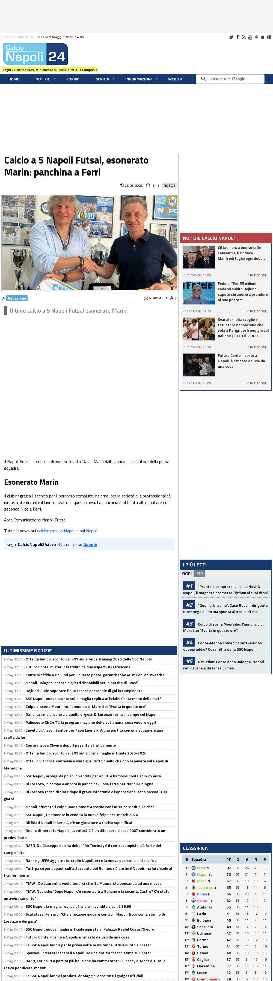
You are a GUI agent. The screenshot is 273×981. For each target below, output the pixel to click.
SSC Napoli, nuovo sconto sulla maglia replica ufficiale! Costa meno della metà (94, 698)
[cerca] (231, 79)
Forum (72, 79)
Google (90, 544)
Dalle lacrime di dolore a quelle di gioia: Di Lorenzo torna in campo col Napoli (91, 714)
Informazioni (138, 79)
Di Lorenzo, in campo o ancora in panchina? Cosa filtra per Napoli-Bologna (89, 784)
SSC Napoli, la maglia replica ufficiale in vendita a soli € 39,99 (78, 906)
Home (13, 79)
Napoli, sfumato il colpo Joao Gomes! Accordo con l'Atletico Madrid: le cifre (90, 807)
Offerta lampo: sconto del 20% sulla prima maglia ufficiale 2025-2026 (86, 753)
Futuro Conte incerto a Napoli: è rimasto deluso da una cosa (77, 937)
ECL (210, 901)
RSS (244, 37)
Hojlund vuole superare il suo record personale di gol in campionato (84, 690)
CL (208, 868)
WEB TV (175, 79)
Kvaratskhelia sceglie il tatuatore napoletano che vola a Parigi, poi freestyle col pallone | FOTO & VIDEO (243, 328)
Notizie (42, 79)
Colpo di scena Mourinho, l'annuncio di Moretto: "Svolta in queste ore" (86, 706)
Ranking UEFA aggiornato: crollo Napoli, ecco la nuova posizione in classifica (91, 860)
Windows (269, 37)
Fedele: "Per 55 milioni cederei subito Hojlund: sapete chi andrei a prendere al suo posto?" (243, 292)
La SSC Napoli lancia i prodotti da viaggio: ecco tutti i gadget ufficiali (84, 976)
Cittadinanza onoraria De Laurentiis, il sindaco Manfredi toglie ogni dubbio (242, 253)
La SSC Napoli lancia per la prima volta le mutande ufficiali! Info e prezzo (89, 945)
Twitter (231, 37)
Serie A (102, 79)
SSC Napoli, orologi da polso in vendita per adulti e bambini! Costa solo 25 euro (93, 776)
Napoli (91, 530)
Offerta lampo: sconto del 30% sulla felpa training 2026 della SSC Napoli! (89, 659)
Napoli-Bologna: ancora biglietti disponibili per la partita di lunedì (82, 683)
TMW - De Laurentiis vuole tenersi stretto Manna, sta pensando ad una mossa (94, 883)
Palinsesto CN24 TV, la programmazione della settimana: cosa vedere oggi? (91, 722)
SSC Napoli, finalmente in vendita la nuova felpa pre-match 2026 (82, 814)
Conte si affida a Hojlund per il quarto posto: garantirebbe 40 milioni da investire (95, 675)
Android (256, 37)
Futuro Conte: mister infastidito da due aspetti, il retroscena (78, 667)
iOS (262, 37)
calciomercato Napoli (56, 530)
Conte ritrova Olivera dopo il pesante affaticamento (71, 745)
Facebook (237, 37)
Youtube (250, 37)
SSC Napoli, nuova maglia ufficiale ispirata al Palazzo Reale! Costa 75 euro (90, 929)
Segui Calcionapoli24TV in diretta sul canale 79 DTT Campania (49, 69)
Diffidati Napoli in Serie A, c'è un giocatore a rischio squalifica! (79, 822)
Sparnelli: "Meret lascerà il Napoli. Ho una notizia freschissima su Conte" (88, 953)
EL (209, 894)
